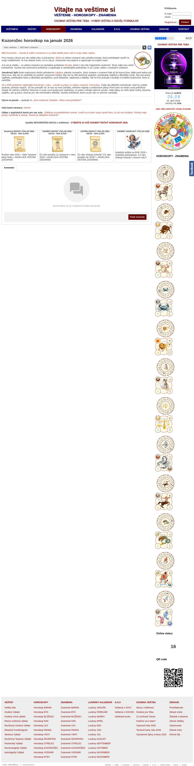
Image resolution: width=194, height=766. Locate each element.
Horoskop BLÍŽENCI (44, 716)
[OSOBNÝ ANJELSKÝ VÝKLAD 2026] (133, 146)
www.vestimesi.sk (28, 765)
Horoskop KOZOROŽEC (46, 748)
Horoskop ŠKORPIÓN (45, 739)
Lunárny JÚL (94, 734)
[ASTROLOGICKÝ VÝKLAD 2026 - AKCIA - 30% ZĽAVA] (95, 146)
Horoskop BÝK (41, 712)
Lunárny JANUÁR (97, 707)
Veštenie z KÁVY (123, 707)
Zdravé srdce (175, 712)
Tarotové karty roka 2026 (148, 730)
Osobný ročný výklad (14, 716)
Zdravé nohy (175, 730)
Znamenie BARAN (70, 707)
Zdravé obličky (176, 721)
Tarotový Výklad (12, 734)
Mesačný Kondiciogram (16, 730)
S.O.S (118, 702)
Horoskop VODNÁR (44, 752)
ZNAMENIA (67, 702)
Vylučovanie (175, 725)
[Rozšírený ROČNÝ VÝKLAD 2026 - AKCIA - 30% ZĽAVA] (20, 146)
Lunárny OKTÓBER (98, 748)
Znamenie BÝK (68, 712)
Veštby (117, 765)
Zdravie (175, 765)
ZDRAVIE (174, 702)
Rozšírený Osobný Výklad (17, 725)
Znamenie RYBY (69, 757)
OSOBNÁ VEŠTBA (146, 702)
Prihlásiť (185, 22)
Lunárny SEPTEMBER (99, 743)
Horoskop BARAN (43, 707)
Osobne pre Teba (144, 712)
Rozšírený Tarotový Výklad (17, 739)
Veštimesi (108, 765)
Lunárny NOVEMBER (99, 752)
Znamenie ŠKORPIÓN (72, 739)
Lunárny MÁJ (94, 725)
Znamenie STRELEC (71, 743)
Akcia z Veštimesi (145, 707)
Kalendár (146, 765)
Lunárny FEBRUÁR (97, 712)
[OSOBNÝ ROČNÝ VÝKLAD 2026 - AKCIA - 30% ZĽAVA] (58, 146)
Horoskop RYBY (42, 757)
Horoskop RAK (41, 721)
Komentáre (9, 168)
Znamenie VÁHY (69, 734)
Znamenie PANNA (70, 730)
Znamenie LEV (68, 725)
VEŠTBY (8, 702)
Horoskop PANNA (43, 730)
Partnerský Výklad (13, 743)
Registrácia (170, 22)
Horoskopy (125, 765)
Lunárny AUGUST (97, 739)
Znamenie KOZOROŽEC (73, 748)
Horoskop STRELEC (44, 743)
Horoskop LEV (41, 725)
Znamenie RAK (68, 721)
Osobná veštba (165, 765)
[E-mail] (181, 13)
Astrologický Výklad (14, 752)
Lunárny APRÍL (95, 721)
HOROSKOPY (41, 702)
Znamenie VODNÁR (71, 752)
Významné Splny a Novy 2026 (151, 734)
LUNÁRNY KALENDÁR (100, 702)
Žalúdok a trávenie (178, 716)
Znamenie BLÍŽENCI (71, 716)
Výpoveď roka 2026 (146, 725)
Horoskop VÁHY (42, 734)
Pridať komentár (137, 217)
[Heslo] (181, 17)
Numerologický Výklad (15, 748)
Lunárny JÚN (94, 730)
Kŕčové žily (174, 734)
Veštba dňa (10, 707)
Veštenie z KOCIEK (124, 712)
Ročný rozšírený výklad (16, 721)
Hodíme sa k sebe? (146, 721)
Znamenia (136, 765)
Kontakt (184, 765)
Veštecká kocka (122, 716)
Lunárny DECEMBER (98, 757)
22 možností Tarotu (145, 716)
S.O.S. (154, 765)
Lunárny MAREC (96, 716)
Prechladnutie (176, 707)
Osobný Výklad (12, 712)
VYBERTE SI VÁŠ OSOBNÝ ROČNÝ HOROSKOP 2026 (99, 122)
